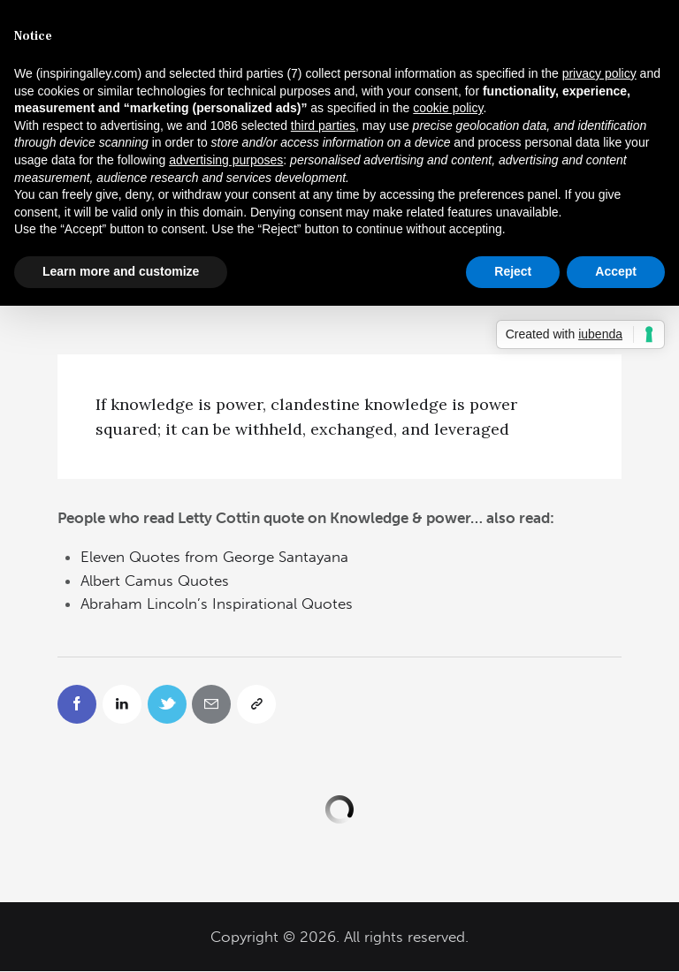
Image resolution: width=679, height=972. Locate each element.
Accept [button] (616, 271)
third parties (323, 125)
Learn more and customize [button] (120, 271)
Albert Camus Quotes (154, 580)
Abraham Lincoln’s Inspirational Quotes (216, 603)
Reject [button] (512, 271)
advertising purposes (226, 160)
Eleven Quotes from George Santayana (214, 557)
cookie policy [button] (448, 108)
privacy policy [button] (599, 73)
